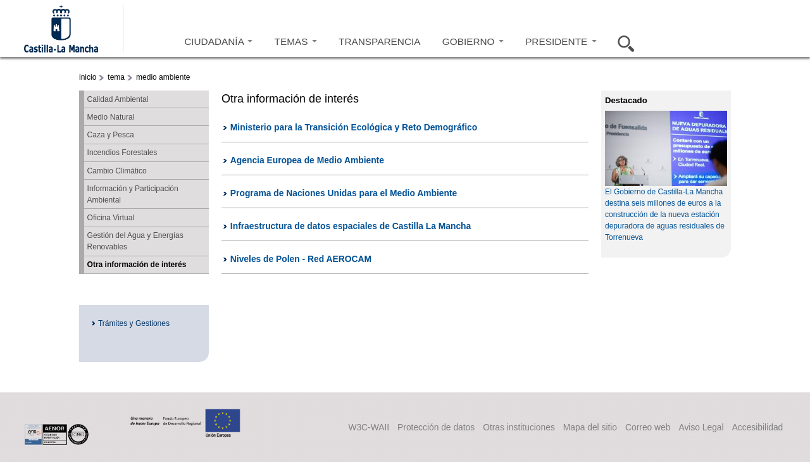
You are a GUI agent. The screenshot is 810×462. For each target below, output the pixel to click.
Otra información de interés (137, 264)
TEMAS (296, 41)
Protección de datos (436, 427)
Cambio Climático (117, 170)
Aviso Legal (700, 427)
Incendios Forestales (122, 152)
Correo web (647, 427)
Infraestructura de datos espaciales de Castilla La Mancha (350, 226)
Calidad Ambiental (118, 99)
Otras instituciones (519, 427)
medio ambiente (163, 77)
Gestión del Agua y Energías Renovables (135, 241)
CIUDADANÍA (218, 41)
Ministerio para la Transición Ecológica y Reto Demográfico (353, 127)
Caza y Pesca (110, 134)
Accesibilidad (757, 427)
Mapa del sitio (590, 427)
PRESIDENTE (560, 41)
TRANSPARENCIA (379, 41)
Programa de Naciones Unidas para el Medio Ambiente (343, 193)
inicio (87, 77)
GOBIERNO (473, 41)
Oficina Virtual (110, 217)
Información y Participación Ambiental (132, 194)
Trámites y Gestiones (134, 323)
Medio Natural (111, 117)
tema (116, 77)
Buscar (622, 42)
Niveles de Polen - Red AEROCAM (300, 259)
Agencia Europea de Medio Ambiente (307, 160)
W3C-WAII (368, 427)
